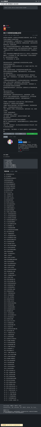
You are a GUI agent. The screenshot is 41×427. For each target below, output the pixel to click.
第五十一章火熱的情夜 (9, 273)
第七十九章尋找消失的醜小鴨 (10, 328)
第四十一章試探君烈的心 (9, 253)
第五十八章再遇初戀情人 (9, 287)
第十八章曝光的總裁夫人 (9, 208)
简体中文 (16, 405)
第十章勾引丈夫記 (8, 192)
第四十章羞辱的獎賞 (8, 251)
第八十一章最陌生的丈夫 (9, 332)
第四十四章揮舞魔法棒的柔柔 (10, 259)
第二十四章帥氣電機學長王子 (10, 220)
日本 (21, 407)
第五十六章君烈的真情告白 (10, 283)
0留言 (11, 136)
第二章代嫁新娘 (7, 176)
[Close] (22, 425)
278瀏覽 (14, 136)
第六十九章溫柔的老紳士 (9, 309)
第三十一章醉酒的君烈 (9, 233)
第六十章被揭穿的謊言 (9, 291)
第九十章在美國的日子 (9, 350)
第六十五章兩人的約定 (9, 301)
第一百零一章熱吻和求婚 (9, 372)
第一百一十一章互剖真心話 (10, 392)
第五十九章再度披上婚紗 (9, 289)
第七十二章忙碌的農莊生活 (10, 315)
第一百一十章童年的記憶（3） (11, 390)
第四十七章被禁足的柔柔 (9, 265)
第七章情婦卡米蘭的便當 (9, 186)
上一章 (9, 133)
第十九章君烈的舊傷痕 (9, 210)
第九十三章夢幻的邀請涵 (9, 356)
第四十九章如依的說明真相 (10, 269)
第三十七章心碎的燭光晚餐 (10, 245)
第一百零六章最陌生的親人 (10, 382)
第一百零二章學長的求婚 (9, 374)
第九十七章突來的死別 (9, 364)
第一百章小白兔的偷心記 (9, 370)
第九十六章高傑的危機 (9, 362)
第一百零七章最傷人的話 (9, 384)
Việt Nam (28, 407)
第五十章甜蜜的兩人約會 (9, 271)
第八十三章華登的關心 (9, 336)
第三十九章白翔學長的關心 (10, 249)
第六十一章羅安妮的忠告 (9, 293)
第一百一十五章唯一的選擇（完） (11, 400)
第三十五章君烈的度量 (9, 241)
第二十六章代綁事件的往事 (10, 223)
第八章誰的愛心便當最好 (9, 188)
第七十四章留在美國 (8, 319)
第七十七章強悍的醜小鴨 (9, 325)
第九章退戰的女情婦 (8, 190)
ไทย (31, 407)
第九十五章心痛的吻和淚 (9, 360)
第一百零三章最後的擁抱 (9, 376)
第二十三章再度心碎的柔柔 (10, 218)
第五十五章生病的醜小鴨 (9, 281)
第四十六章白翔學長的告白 (10, 263)
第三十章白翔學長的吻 (9, 231)
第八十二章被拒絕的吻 (9, 334)
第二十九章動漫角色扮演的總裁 (11, 229)
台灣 (12, 407)
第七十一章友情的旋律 (9, 313)
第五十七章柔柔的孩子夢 (9, 285)
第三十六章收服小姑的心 (9, 243)
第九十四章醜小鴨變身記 (9, 358)
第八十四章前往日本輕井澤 (10, 338)
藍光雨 (6, 25)
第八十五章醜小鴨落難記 (9, 340)
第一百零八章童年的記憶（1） (11, 386)
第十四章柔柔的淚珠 (8, 200)
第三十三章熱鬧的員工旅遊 (10, 237)
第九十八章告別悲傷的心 (9, 366)
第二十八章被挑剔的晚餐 (9, 227)
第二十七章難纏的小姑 (9, 225)
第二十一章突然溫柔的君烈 (10, 214)
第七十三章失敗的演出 (9, 317)
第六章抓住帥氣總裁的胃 (9, 184)
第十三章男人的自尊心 (9, 198)
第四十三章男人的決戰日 (9, 257)
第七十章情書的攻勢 (8, 311)
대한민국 (24, 407)
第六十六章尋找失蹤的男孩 (10, 303)
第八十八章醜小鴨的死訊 (9, 346)
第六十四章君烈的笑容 (9, 299)
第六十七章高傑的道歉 (9, 305)
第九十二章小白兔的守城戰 (10, 354)
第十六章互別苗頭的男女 (9, 204)
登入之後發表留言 (6, 156)
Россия (34, 407)
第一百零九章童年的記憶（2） (11, 388)
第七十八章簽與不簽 (8, 326)
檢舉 (18, 35)
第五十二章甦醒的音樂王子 (10, 275)
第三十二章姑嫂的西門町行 (10, 235)
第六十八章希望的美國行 (9, 307)
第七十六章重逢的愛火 (9, 323)
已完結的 (9, 7)
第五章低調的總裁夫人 (9, 182)
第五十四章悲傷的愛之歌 (9, 279)
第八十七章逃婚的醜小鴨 (9, 344)
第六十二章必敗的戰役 (9, 295)
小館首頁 (5, 7)
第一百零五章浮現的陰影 (9, 380)
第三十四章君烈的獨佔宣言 (12, 33)
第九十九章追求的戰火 (9, 368)
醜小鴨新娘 (8, 27)
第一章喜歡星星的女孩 (9, 174)
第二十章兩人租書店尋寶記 (10, 212)
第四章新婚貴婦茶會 (8, 180)
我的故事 (20, 7)
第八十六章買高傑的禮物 (9, 342)
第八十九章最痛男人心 (9, 348)
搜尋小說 (13, 7)
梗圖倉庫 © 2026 (6, 410)
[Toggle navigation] (38, 1)
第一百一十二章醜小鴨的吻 (10, 394)
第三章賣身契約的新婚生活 (10, 178)
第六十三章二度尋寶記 (9, 297)
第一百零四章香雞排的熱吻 (10, 378)
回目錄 (20, 133)
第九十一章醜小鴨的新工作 (10, 352)
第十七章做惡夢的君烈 (9, 206)
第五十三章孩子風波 (8, 277)
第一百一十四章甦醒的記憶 (10, 398)
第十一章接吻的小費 (8, 194)
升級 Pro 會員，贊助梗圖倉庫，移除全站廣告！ (10, 4)
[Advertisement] (20, 17)
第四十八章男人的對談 (9, 267)
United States (16, 407)
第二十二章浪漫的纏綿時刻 (10, 216)
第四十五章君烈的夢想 (9, 261)
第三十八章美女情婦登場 (9, 247)
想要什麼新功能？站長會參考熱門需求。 (11, 425)
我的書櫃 (24, 7)
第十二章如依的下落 (8, 196)
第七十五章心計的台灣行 (9, 321)
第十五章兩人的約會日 (9, 202)
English (20, 405)
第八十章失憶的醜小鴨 (9, 330)
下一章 (32, 133)
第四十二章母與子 (8, 255)
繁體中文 (12, 405)
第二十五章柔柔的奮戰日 (9, 221)
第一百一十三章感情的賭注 (10, 396)
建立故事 (17, 7)
